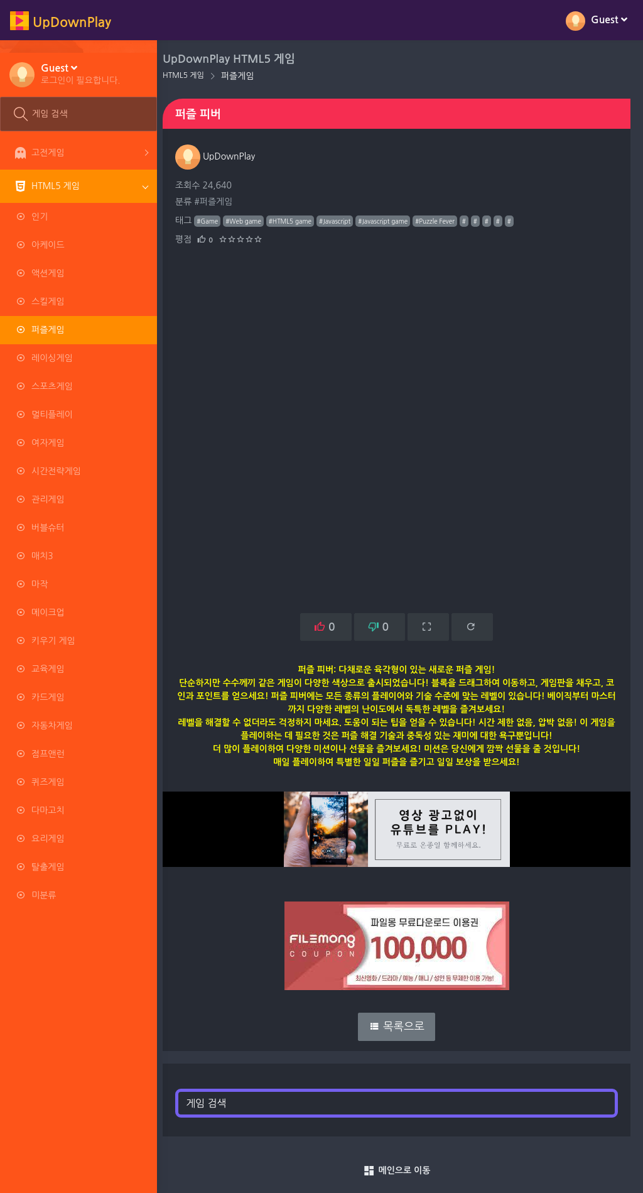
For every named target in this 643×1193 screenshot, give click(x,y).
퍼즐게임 (244, 76)
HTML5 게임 (190, 75)
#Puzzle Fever (442, 221)
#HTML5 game (297, 221)
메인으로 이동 (400, 1171)
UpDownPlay (222, 156)
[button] (81, 73)
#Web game (250, 221)
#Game (214, 221)
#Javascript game (389, 221)
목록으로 (400, 1026)
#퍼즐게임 (220, 201)
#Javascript (341, 221)
